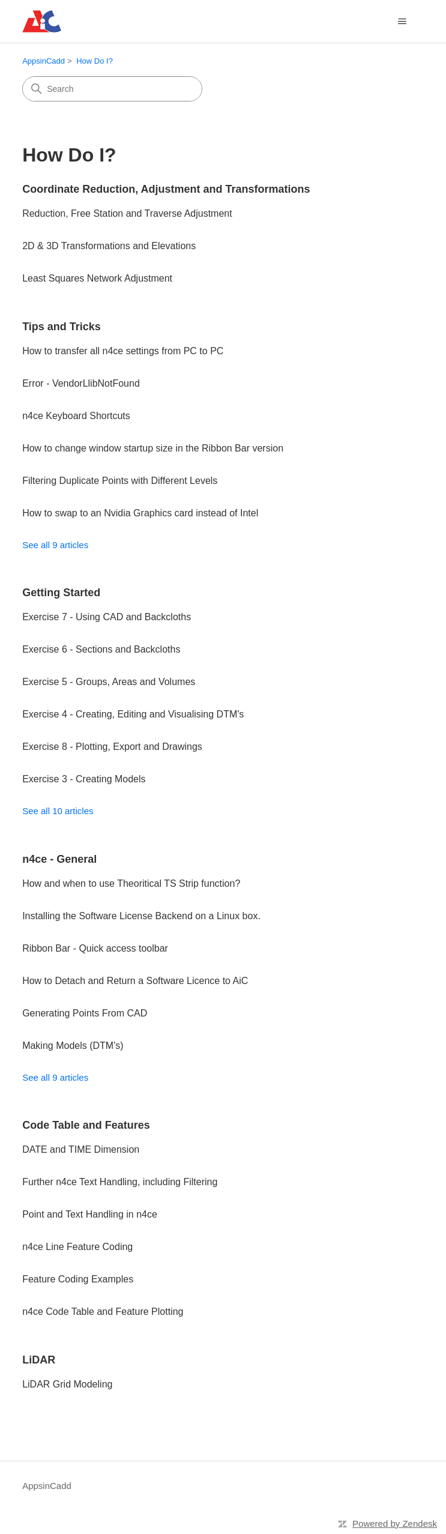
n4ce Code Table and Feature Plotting (102, 1311)
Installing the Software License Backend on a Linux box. (141, 916)
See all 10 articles (57, 811)
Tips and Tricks (61, 327)
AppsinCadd (43, 60)
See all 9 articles (55, 545)
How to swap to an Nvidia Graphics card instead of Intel (140, 513)
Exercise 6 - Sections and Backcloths (101, 649)
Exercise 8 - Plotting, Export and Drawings (112, 746)
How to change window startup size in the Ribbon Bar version (152, 448)
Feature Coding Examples (77, 1279)
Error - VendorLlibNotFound (81, 383)
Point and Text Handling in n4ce (89, 1214)
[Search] (112, 89)
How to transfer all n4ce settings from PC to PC (122, 351)
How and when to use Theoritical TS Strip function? (131, 883)
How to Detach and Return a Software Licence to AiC (135, 981)
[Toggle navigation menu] (402, 21)
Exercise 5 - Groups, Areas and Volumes (108, 682)
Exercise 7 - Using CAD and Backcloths (106, 617)
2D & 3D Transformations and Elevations (109, 246)
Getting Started (61, 593)
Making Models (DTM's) (72, 1045)
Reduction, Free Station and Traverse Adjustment (127, 213)
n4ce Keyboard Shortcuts (76, 416)
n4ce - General (59, 859)
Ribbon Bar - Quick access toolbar (95, 948)
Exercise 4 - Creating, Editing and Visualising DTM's (133, 714)
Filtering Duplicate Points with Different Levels (119, 481)
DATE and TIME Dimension (80, 1149)
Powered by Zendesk (394, 1523)
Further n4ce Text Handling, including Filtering (119, 1182)
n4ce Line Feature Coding (77, 1247)
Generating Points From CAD (84, 1013)
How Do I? (94, 60)
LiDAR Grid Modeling (67, 1384)
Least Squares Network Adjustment (97, 278)
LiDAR (38, 1360)
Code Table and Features (86, 1125)
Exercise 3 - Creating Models (83, 779)
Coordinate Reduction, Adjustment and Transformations (166, 189)
